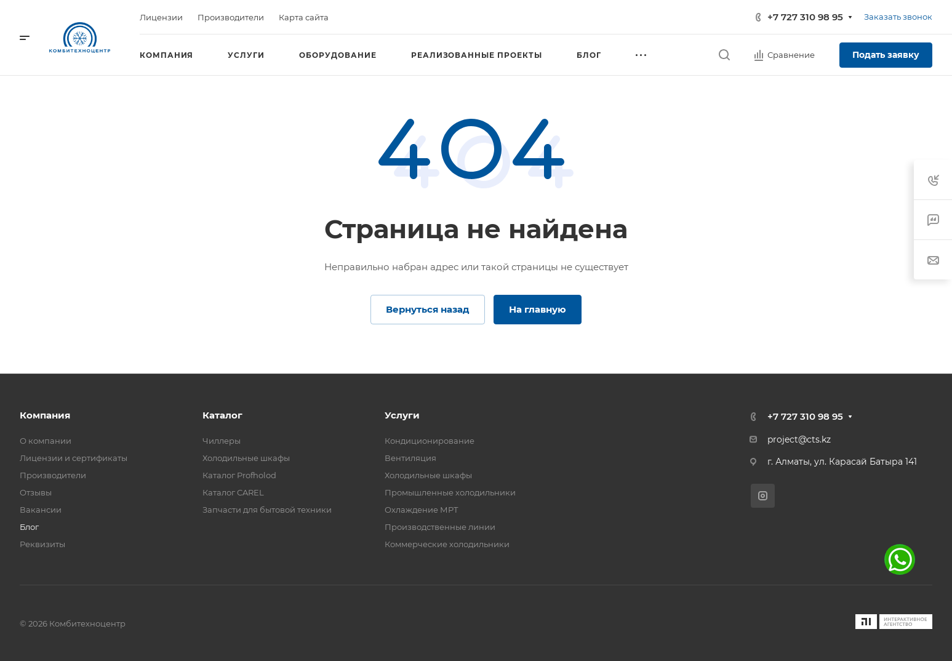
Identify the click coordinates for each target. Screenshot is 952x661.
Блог (29, 527)
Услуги (402, 415)
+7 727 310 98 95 (805, 17)
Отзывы (36, 492)
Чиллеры (221, 441)
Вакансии (41, 510)
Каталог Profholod (239, 475)
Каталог (222, 415)
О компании (45, 441)
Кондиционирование (429, 441)
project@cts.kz (799, 439)
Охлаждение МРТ (421, 510)
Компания (45, 415)
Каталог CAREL (233, 492)
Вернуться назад (428, 309)
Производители (53, 475)
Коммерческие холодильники (447, 544)
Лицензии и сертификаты (73, 458)
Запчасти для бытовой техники (267, 510)
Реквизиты (42, 544)
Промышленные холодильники (450, 492)
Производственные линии (440, 527)
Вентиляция (410, 458)
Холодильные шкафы (246, 458)
